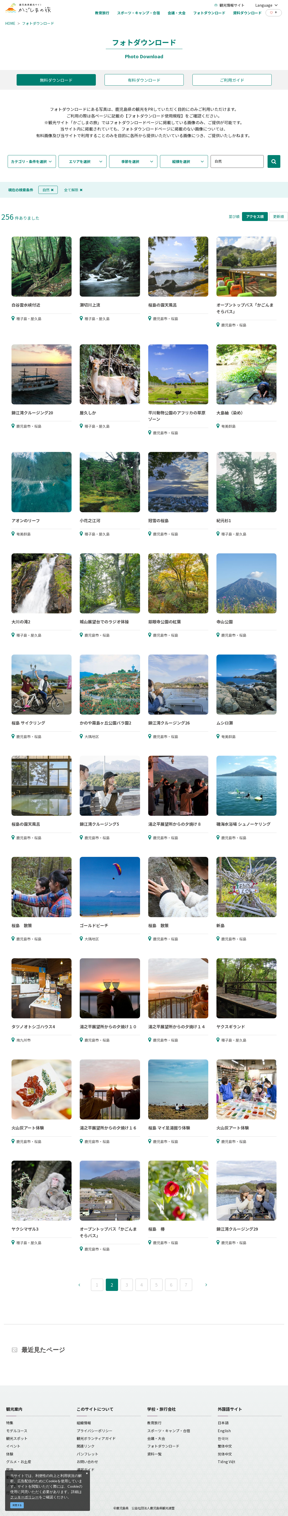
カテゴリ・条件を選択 (29, 161)
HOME (10, 23)
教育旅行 (154, 1422)
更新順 (278, 216)
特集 (9, 1422)
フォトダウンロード (38, 23)
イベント (13, 1446)
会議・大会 (156, 1438)
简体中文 (225, 1453)
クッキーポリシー (24, 1497)
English (224, 1430)
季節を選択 (130, 161)
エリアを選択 (79, 161)
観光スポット (17, 1438)
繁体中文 (225, 1446)
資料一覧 (154, 1453)
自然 (48, 189)
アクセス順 (255, 216)
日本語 (223, 1422)
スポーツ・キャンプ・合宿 (168, 1430)
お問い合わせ (87, 1461)
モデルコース (16, 1430)
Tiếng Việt (226, 1461)
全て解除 (73, 189)
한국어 (223, 1438)
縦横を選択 (181, 161)
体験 (9, 1453)
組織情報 (84, 1422)
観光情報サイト (229, 5)
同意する (17, 1505)
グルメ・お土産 (18, 1461)
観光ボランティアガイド (96, 1438)
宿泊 (9, 1469)
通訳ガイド (86, 1469)
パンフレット (87, 1453)
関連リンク (86, 1446)
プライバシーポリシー (94, 1430)
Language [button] (266, 5)
